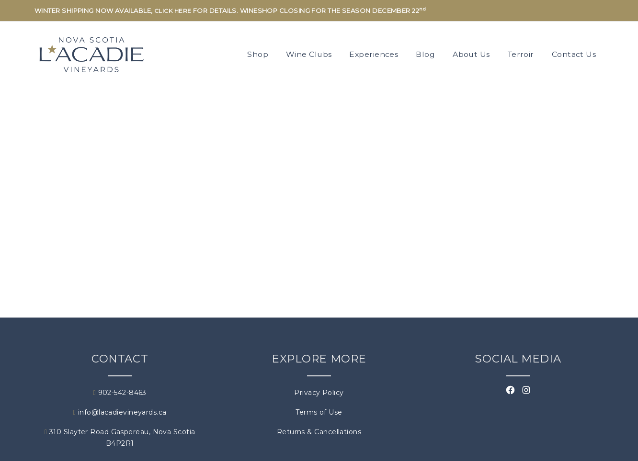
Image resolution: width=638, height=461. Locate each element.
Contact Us (574, 54)
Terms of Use (319, 412)
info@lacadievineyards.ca (120, 412)
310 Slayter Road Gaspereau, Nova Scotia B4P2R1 (120, 438)
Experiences (373, 54)
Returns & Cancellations (319, 432)
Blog (425, 54)
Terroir (521, 54)
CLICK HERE (173, 10)
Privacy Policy (318, 392)
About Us (471, 54)
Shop (257, 54)
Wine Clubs (309, 54)
